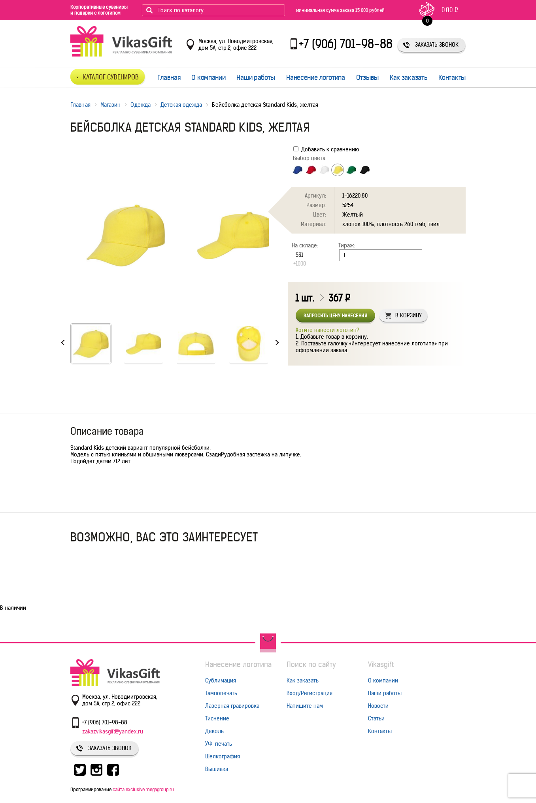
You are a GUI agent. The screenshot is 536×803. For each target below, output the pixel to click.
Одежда (140, 104)
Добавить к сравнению (326, 149)
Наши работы (255, 77)
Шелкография (222, 756)
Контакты (452, 77)
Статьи (376, 718)
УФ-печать (218, 743)
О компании (208, 77)
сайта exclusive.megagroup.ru (143, 789)
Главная (169, 77)
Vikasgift (381, 664)
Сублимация (220, 680)
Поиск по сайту (311, 664)
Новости (378, 705)
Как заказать (408, 77)
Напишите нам (305, 705)
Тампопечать (221, 693)
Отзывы (367, 77)
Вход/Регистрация (309, 693)
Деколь (214, 731)
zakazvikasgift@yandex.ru (112, 731)
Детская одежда (181, 104)
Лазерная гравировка (232, 705)
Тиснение (217, 718)
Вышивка (216, 769)
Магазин (110, 104)
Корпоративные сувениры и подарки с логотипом (99, 10)
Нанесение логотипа (315, 77)
